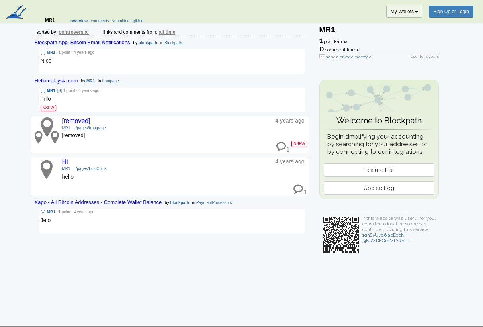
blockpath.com (17, 13)
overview (79, 21)
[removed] (76, 120)
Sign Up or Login (451, 11)
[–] (43, 52)
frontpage (110, 81)
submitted (120, 21)
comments (100, 21)
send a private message (349, 57)
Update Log (379, 188)
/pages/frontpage (91, 128)
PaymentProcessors (214, 202)
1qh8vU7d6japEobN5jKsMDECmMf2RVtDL (387, 237)
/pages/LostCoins (91, 168)
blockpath (148, 43)
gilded (138, 21)
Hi (65, 161)
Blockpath (173, 43)
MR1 (51, 52)
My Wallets (404, 11)
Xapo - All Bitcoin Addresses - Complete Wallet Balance (98, 202)
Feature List (379, 170)
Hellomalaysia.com (56, 81)
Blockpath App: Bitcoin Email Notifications (82, 42)
